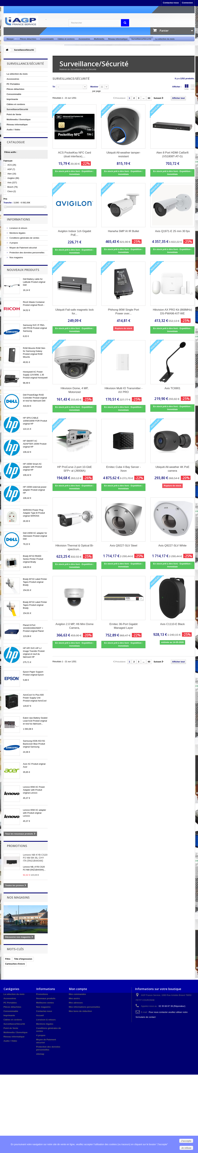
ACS (11, 165)
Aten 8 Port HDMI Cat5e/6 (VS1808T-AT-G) (172, 154)
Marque (11, 39)
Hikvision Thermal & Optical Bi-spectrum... (74, 547)
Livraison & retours (18, 228)
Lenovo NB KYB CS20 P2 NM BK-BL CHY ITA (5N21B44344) (35, 857)
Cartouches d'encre (15, 964)
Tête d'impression (23, 959)
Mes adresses (76, 1002)
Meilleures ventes (45, 1002)
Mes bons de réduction (80, 1011)
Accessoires (84, 39)
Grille (186, 87)
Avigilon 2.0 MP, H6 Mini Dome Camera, (74, 626)
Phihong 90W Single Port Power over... (123, 311)
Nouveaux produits (23, 270)
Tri (54, 86)
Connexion (187, 2)
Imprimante (12, 99)
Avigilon (13, 178)
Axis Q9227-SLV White (172, 545)
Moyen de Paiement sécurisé (23, 247)
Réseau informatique (117, 39)
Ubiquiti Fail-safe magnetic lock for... (74, 311)
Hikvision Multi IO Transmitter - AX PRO (123, 390)
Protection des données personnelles (27, 252)
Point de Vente (14, 114)
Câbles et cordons (66, 39)
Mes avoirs (74, 998)
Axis (12, 182)
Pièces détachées (28, 39)
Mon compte (78, 989)
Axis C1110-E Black (172, 624)
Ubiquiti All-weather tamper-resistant (123, 154)
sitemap (40, 1054)
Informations (18, 219)
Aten (11, 173)
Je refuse (186, 1148)
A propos (13, 243)
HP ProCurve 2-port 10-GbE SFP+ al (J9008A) (74, 468)
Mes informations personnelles (84, 1007)
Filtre (7, 959)
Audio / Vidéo (13, 129)
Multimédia (99, 39)
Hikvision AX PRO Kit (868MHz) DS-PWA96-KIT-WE (172, 311)
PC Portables (13, 84)
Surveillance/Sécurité (141, 39)
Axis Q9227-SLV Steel (123, 545)
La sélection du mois (164, 39)
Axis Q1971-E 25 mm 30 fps (172, 231)
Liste (193, 87)
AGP (11, 169)
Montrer (94, 86)
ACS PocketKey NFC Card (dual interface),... (74, 154)
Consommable (47, 39)
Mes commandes (77, 994)
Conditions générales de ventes (24, 238)
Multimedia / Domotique (19, 119)
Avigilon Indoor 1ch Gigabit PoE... (74, 233)
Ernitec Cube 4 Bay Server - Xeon (123, 468)
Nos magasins (16, 257)
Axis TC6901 (172, 388)
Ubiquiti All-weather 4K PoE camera (173, 468)
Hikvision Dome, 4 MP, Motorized (74, 390)
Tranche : (8, 202)
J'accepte (186, 1141)
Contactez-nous (171, 2)
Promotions (17, 846)
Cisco (11, 191)
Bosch (12, 187)
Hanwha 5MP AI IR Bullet (123, 231)
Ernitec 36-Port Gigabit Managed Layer (123, 626)
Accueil (40, 1015)
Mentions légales (17, 233)
